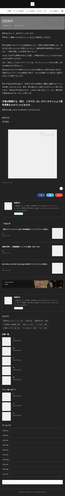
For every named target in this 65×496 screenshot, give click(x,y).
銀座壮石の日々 (7, 25)
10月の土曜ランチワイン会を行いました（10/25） (27, 394)
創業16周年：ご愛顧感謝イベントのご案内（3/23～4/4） (21, 247)
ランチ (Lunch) (30, 11)
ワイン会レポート (29, 328)
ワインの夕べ (41, 325)
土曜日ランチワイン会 (11, 328)
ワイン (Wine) (54, 11)
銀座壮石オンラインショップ (13, 321)
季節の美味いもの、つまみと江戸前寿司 (24, 368)
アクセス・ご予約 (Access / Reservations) (43, 11)
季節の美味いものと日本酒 (20, 377)
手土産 (29, 321)
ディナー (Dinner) (18, 11)
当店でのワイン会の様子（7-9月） (23, 413)
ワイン (43, 328)
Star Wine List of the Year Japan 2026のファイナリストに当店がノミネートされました (32, 264)
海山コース (28, 325)
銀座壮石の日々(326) (7, 182)
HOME (9, 11)
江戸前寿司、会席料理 (11, 325)
